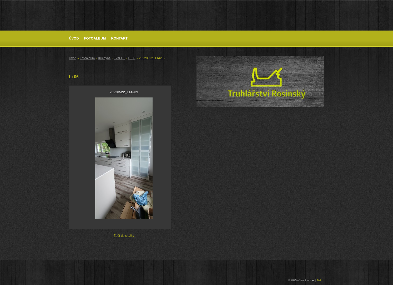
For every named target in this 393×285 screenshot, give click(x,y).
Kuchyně (104, 58)
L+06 (131, 58)
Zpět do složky (124, 236)
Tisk (319, 280)
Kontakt (119, 38)
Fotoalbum (95, 38)
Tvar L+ (119, 58)
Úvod (74, 38)
